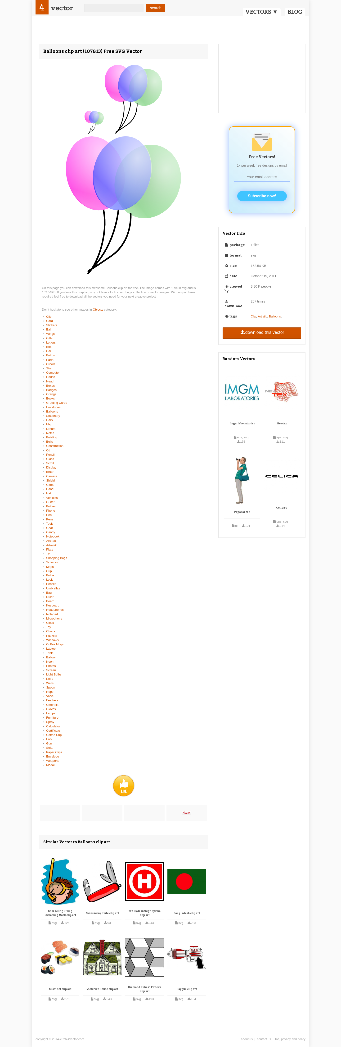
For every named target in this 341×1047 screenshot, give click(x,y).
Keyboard (52, 605)
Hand (50, 489)
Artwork (51, 545)
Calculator (53, 726)
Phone (50, 510)
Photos (51, 666)
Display (51, 467)
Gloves (51, 709)
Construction (54, 446)
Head (50, 381)
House (50, 377)
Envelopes (53, 407)
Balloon (51, 657)
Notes (50, 433)
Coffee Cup (54, 735)
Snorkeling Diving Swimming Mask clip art (60, 913)
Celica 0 (281, 507)
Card (49, 321)
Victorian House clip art (102, 989)
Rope (50, 691)
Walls (50, 683)
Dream (50, 429)
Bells (49, 441)
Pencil (50, 454)
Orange (51, 394)
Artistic (262, 316)
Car (48, 351)
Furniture (52, 717)
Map (49, 424)
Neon (50, 661)
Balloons (52, 411)
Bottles (51, 506)
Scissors (52, 562)
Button (50, 355)
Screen (51, 670)
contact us (264, 1039)
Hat (48, 493)
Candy (50, 532)
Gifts (49, 338)
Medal (50, 765)
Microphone (54, 618)
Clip (48, 316)
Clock (50, 623)
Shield (50, 480)
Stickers (51, 325)
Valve (50, 696)
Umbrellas (53, 588)
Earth (50, 360)
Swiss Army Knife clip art (102, 913)
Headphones (55, 609)
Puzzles (51, 636)
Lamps (50, 713)
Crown (50, 364)
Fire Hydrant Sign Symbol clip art (145, 913)
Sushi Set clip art (60, 989)
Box (48, 347)
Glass (50, 459)
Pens (49, 519)
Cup (49, 571)
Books (50, 398)
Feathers (52, 700)
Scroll (50, 463)
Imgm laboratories (242, 423)
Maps (50, 567)
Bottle (50, 575)
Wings (50, 333)
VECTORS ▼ (261, 12)
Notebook (52, 536)
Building (51, 437)
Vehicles (52, 498)
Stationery (53, 416)
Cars (49, 420)
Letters (51, 342)
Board (50, 601)
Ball (48, 329)
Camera (51, 476)
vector (62, 8)
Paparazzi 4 (242, 512)
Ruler (50, 597)
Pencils (51, 584)
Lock (49, 579)
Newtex (282, 423)
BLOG (294, 12)
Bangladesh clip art (187, 913)
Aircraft (51, 540)
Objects (98, 309)
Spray (50, 722)
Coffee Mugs (54, 644)
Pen (49, 515)
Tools (49, 523)
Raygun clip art (187, 989)
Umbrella (52, 705)
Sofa (49, 747)
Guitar (50, 502)
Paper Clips (54, 752)
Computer (53, 372)
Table (50, 653)
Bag (49, 592)
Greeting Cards (56, 402)
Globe (50, 485)
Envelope (52, 756)
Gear (49, 528)
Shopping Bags (56, 558)
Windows (52, 640)
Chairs (50, 631)
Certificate (53, 730)
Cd (48, 450)
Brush (50, 471)
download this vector (262, 332)
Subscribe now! (262, 196)
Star (49, 368)
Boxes (50, 385)
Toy (48, 627)
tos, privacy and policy (290, 1039)
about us (247, 1039)
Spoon (50, 687)
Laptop (51, 648)
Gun (49, 743)
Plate (49, 549)
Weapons (52, 760)
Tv (47, 554)
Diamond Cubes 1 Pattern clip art (144, 989)
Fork (49, 739)
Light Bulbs (53, 674)
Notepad (52, 614)
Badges (51, 390)
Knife (49, 678)
